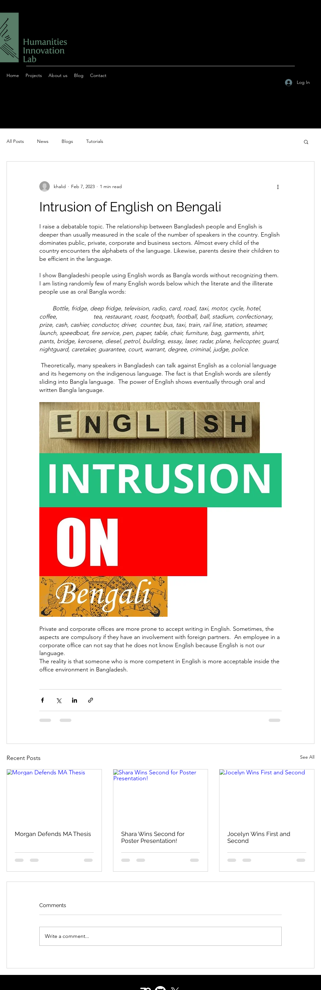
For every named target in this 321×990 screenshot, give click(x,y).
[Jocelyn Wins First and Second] (266, 796)
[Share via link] (90, 700)
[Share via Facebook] (42, 700)
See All (307, 757)
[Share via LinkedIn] (74, 700)
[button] (306, 141)
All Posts (15, 141)
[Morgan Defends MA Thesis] (54, 796)
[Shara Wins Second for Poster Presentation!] (160, 796)
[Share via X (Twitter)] (58, 700)
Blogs (67, 141)
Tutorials (94, 141)
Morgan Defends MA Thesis (53, 833)
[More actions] (278, 186)
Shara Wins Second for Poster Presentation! (152, 837)
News (42, 141)
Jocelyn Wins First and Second (258, 837)
